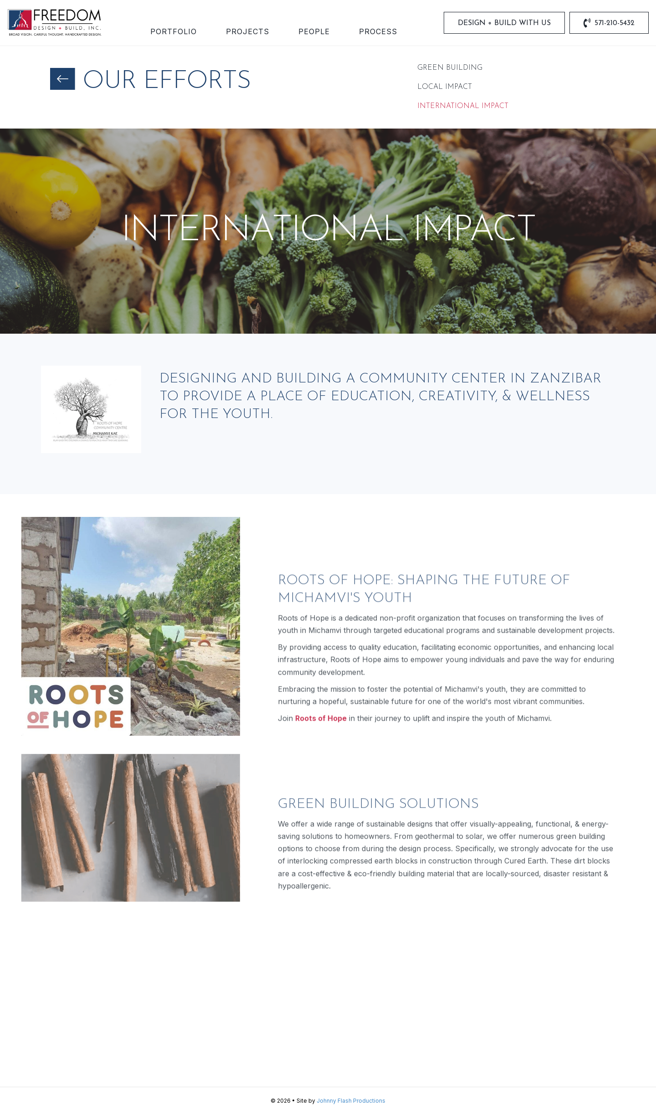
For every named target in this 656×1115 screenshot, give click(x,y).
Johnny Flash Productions (351, 1100)
